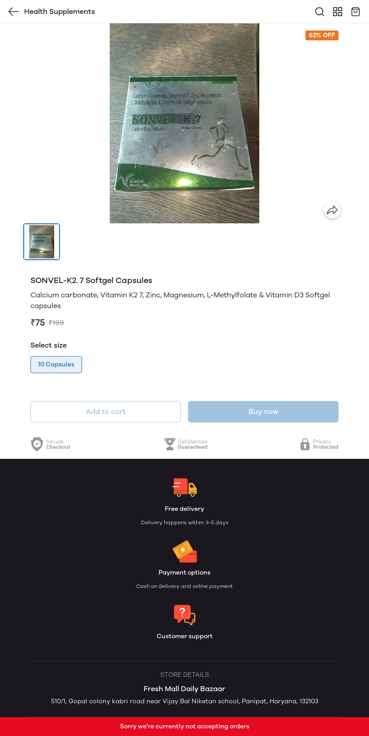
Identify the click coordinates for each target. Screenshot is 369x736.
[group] (184, 123)
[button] (41, 241)
